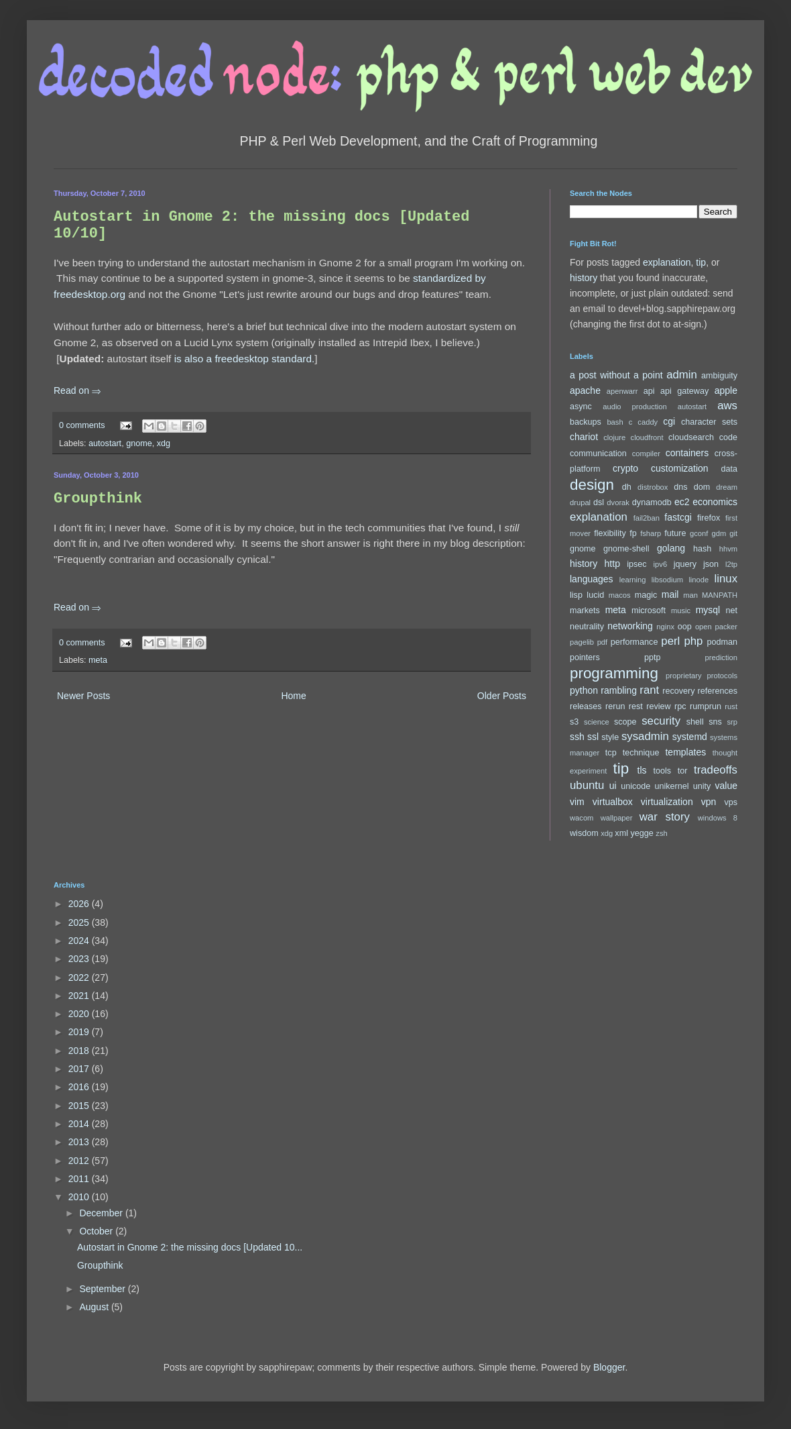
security (661, 720)
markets (585, 610)
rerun (615, 706)
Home (293, 695)
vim (577, 801)
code (728, 437)
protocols (722, 676)
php (693, 641)
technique (641, 752)
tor (683, 771)
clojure (614, 437)
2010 (80, 1197)
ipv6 (661, 564)
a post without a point (616, 375)
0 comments (82, 425)
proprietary (683, 676)
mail (670, 594)
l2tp (731, 564)
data (729, 469)
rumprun (705, 706)
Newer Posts (83, 695)
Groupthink (98, 498)
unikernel (671, 786)
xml (621, 833)
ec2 (682, 501)
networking (630, 626)
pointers (585, 657)
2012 (80, 1160)
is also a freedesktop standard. (244, 358)
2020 (80, 1013)
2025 (80, 922)
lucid (595, 595)
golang (671, 548)
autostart (104, 443)
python (584, 690)
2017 (80, 1068)
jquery (685, 564)
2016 (80, 1086)
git (733, 533)
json (711, 564)
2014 (80, 1123)
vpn (709, 801)
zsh (661, 833)
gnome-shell (626, 548)
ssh (577, 736)
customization (680, 468)
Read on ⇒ (77, 390)
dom (702, 487)
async (581, 406)
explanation (667, 262)
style (610, 737)
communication (598, 453)
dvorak (618, 502)
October (97, 1231)
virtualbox (613, 801)
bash (615, 422)
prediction (721, 657)
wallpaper (617, 818)
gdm (718, 533)
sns (715, 722)
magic (646, 595)
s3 (574, 722)
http (612, 563)
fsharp (650, 533)
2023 (80, 958)
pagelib (582, 642)
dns (680, 487)
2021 (80, 995)
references (717, 691)
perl (670, 641)
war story (665, 816)
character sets (709, 422)
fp (633, 533)
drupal (580, 502)
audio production (635, 407)
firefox (708, 518)
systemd (689, 736)
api (649, 391)
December (102, 1213)
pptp (652, 657)
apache (585, 390)
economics (714, 501)
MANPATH (719, 595)
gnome (139, 443)
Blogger (609, 1367)
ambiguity (719, 375)
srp (732, 722)
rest (636, 706)
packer (726, 627)
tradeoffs (715, 769)
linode (698, 580)
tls (642, 770)
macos (620, 595)
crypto (625, 468)
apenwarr (622, 391)
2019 (80, 1031)
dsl (598, 502)
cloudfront (647, 437)
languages (591, 579)
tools (663, 771)
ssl (593, 736)
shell (695, 722)
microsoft (648, 610)
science (596, 722)
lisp (576, 595)
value (726, 785)
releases (586, 706)
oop (685, 626)
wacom (581, 818)
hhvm (728, 549)
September (103, 1288)
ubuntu (587, 785)
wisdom (584, 833)
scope (625, 722)
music (680, 610)
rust (731, 706)
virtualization (667, 801)
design (592, 484)
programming (614, 673)
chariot (584, 436)
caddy (647, 422)
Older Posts (501, 695)
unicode (635, 786)
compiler (646, 453)
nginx (665, 627)
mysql (708, 609)
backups (585, 422)
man (690, 595)
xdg (163, 443)
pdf (602, 642)
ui (613, 785)
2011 (80, 1178)
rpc (680, 706)
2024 (80, 940)
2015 (80, 1105)
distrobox (652, 487)
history (583, 277)
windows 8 (717, 818)
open (703, 627)
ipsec (636, 564)
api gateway (684, 391)
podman (722, 642)
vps (730, 802)
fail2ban (646, 518)
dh (626, 487)
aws (727, 405)
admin (681, 374)
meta (97, 660)
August (95, 1307)
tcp (611, 752)
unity (702, 786)
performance (634, 642)
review (658, 706)
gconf (699, 533)
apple (726, 390)
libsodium (667, 580)
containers (687, 452)
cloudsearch (691, 437)
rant (649, 690)
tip (701, 262)
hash (702, 548)
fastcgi (677, 517)
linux (726, 578)
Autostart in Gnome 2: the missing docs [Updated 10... (189, 1247)
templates (685, 752)
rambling (619, 690)
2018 (80, 1050)
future (675, 533)
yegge (641, 833)
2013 (80, 1141)
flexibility (610, 533)
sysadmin (645, 736)
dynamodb (652, 502)
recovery (678, 691)
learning (632, 580)
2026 (80, 903)
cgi (669, 421)
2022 (80, 977)
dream (726, 487)
